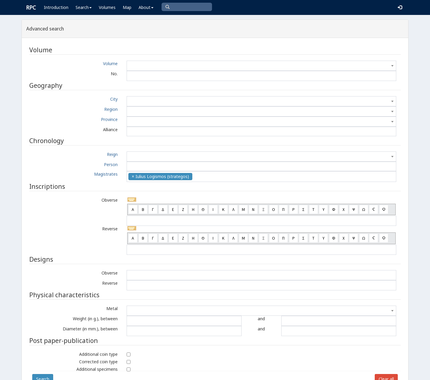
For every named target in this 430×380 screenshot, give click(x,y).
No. (114, 73)
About (146, 7)
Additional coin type (98, 354)
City (114, 99)
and (261, 318)
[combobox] (261, 66)
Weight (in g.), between (95, 318)
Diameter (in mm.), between (90, 329)
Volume (110, 63)
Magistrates (106, 174)
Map (127, 7)
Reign (112, 154)
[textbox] (261, 66)
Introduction (56, 7)
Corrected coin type (98, 361)
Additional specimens (97, 369)
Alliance (110, 129)
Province (109, 119)
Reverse (110, 229)
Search (84, 7)
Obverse (110, 200)
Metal (112, 308)
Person (111, 164)
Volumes (107, 7)
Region (111, 109)
